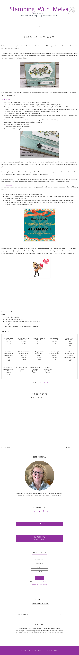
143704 (69, 359)
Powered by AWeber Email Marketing (39, 584)
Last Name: (39, 563)
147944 (39, 357)
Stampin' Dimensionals (48, 368)
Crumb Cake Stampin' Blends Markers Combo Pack (8, 354)
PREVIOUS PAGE (71, 447)
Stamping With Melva (35, 650)
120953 (24, 342)
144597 (24, 357)
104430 (48, 371)
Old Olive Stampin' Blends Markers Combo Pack (23, 353)
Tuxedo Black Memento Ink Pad (54, 339)
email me (8, 167)
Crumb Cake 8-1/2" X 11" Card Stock (23, 339)
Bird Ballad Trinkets (21, 367)
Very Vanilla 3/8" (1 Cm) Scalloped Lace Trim (8, 369)
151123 (8, 342)
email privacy (45, 582)
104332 (35, 371)
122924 (39, 342)
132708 (54, 342)
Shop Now (39, 524)
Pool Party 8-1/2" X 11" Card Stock (39, 339)
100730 (69, 343)
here (18, 317)
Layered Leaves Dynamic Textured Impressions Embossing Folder (69, 354)
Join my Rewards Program (32, 321)
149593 (8, 373)
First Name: (39, 560)
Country (39, 571)
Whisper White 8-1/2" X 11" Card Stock (69, 340)
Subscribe (39, 537)
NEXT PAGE (5, 447)
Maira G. (54, 650)
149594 (22, 369)
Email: (39, 567)
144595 (54, 357)
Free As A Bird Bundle (8, 339)
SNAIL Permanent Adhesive (35, 368)
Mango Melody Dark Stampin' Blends (39, 353)
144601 (8, 359)
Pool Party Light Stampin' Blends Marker (54, 353)
